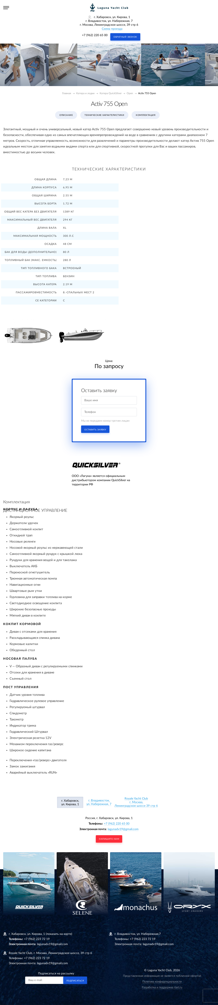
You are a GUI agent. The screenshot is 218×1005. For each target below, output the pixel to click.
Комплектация (145, 115)
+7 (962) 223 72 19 (37, 939)
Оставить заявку (95, 430)
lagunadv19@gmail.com (123, 829)
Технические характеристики (104, 115)
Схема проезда (112, 28)
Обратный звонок (125, 37)
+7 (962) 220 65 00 (95, 35)
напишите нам (109, 839)
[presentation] (103, 80)
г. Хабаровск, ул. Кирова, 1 (70, 802)
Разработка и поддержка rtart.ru (162, 987)
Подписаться (75, 981)
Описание (66, 115)
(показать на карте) (59, 934)
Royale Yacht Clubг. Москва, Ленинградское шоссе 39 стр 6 (136, 802)
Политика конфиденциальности (162, 981)
